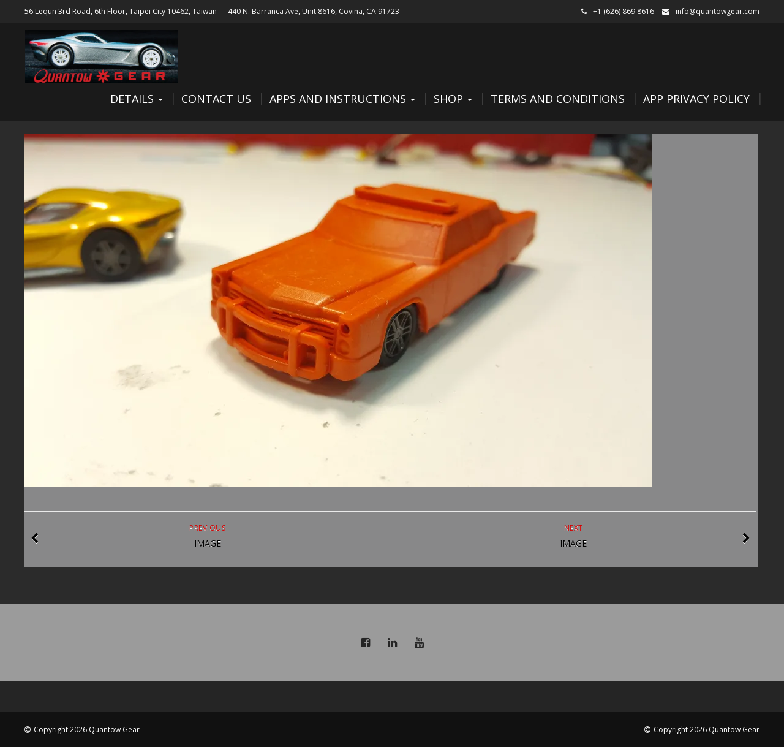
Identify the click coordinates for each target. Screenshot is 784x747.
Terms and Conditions (558, 98)
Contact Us (216, 98)
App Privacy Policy (696, 98)
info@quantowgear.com (718, 11)
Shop (453, 98)
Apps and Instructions (342, 98)
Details (136, 98)
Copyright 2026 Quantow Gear (87, 729)
